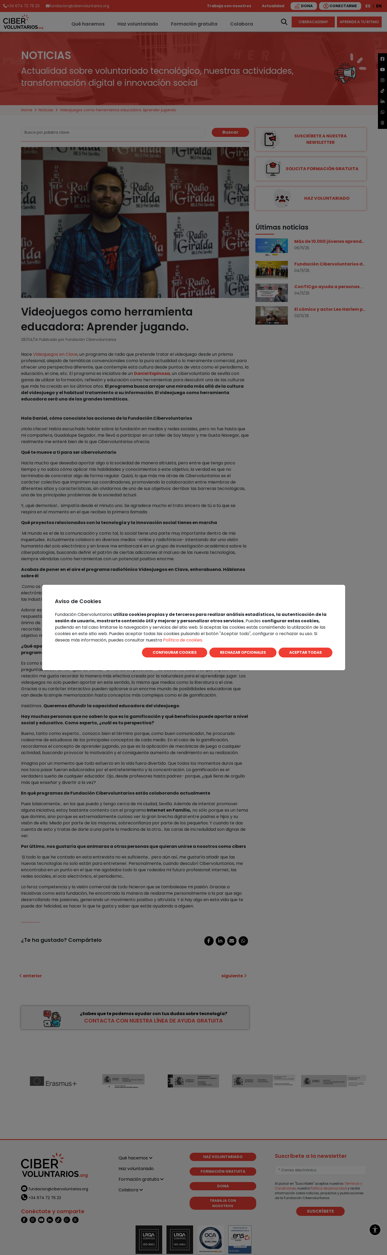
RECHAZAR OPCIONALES (243, 652)
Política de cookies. (183, 640)
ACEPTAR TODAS (305, 652)
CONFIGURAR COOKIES (175, 652)
